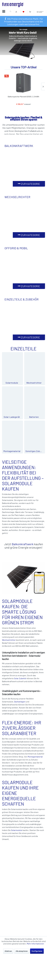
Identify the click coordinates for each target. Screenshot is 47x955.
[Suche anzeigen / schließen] (10, 11)
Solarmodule (17, 830)
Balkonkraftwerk (23, 544)
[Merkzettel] (23, 12)
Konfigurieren (37, 951)
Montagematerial (35, 756)
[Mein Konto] (17, 11)
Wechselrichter (9, 640)
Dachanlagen (20, 701)
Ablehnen (8, 951)
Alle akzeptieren (22, 951)
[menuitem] (4, 12)
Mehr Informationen (35, 943)
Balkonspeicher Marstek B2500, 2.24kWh (23, 96)
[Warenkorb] (30, 12)
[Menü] (4, 11)
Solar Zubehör (20, 678)
